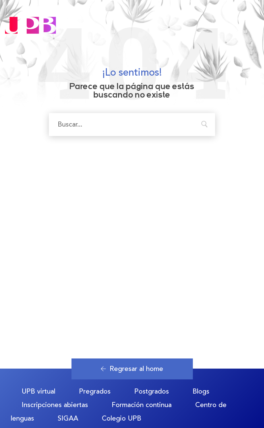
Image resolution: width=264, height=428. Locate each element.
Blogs (201, 391)
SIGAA (68, 418)
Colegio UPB (121, 418)
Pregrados (95, 391)
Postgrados (151, 391)
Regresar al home (132, 369)
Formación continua (142, 405)
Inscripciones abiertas (55, 405)
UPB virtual (38, 391)
